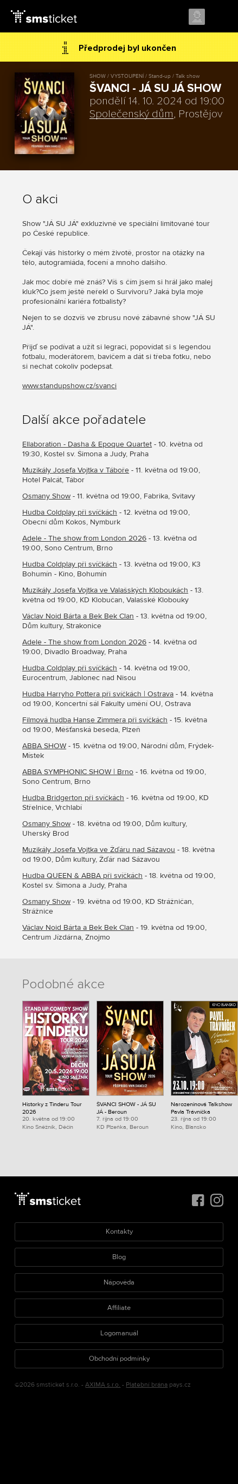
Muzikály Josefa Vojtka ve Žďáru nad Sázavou (98, 849)
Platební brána (147, 1385)
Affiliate (119, 1307)
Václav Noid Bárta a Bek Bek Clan (78, 616)
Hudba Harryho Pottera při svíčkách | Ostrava (97, 693)
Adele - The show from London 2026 (84, 538)
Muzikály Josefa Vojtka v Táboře (75, 470)
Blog (119, 1257)
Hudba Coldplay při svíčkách (69, 512)
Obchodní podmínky (119, 1358)
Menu (220, 17)
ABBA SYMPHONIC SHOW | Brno (77, 771)
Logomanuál (119, 1333)
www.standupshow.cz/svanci (69, 385)
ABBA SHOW (44, 745)
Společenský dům (131, 114)
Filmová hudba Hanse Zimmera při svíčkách (95, 719)
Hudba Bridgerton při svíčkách (73, 797)
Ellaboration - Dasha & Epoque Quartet (87, 444)
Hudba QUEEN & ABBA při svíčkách (82, 875)
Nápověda (119, 1282)
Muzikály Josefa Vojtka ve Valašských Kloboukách (105, 590)
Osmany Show (46, 496)
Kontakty (119, 1231)
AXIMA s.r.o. (102, 1385)
